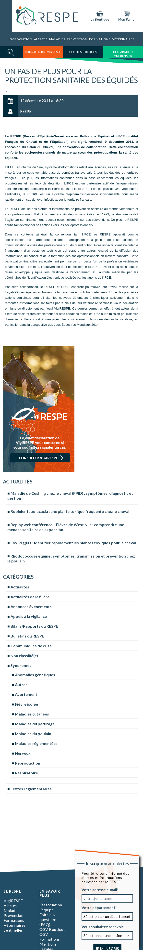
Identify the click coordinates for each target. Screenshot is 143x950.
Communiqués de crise (31, 645)
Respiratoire (26, 772)
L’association (20, 39)
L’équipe (46, 909)
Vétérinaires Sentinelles (14, 927)
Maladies (57, 39)
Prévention (77, 39)
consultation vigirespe (43, 52)
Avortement (26, 694)
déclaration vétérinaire (123, 53)
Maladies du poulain (33, 733)
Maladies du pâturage (35, 723)
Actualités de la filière (30, 596)
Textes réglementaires (31, 788)
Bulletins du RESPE (27, 636)
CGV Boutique (52, 929)
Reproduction (27, 763)
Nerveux (23, 753)
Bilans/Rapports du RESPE (34, 626)
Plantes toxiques (82, 52)
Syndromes (21, 665)
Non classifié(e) (24, 655)
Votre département (98, 907)
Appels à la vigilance (29, 616)
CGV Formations (49, 936)
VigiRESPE (13, 900)
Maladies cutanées (32, 714)
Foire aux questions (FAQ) (48, 919)
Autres (21, 684)
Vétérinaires (123, 39)
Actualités (20, 587)
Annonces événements (31, 606)
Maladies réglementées (36, 743)
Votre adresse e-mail (99, 889)
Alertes (41, 39)
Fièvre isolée (26, 704)
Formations (99, 39)
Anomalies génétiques (35, 674)
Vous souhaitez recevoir (102, 926)
